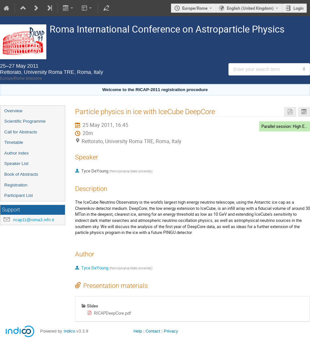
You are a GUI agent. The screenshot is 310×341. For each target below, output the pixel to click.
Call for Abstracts (20, 132)
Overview (13, 110)
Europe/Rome (195, 8)
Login (298, 8)
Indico (69, 331)
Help (137, 331)
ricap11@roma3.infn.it (33, 220)
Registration (15, 185)
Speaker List (16, 163)
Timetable (13, 142)
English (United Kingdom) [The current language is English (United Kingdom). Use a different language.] (250, 8)
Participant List (18, 195)
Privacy (171, 331)
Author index (16, 153)
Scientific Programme (25, 121)
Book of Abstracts (21, 174)
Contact (153, 331)
